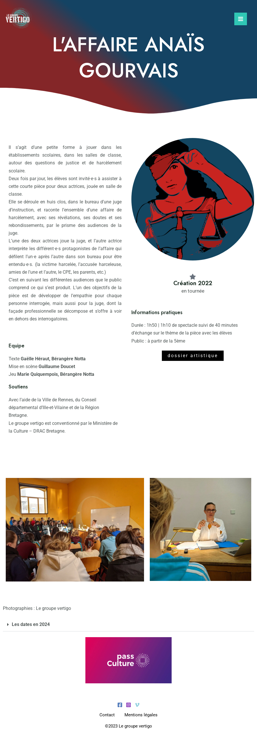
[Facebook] (119, 704)
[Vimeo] (137, 704)
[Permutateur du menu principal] (240, 19)
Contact (106, 714)
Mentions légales (141, 714)
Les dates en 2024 (31, 624)
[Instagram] (128, 704)
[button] (128, 624)
